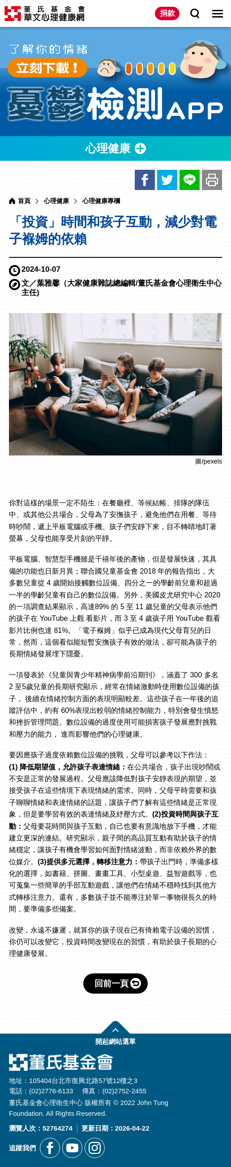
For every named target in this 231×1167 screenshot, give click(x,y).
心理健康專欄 (101, 200)
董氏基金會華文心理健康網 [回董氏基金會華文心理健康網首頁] (44, 13)
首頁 (24, 200)
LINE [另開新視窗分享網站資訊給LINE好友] (190, 180)
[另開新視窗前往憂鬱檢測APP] (115, 81)
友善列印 (212, 180)
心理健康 (56, 200)
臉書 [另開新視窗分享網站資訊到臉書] (145, 180)
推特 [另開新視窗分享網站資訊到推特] (167, 180)
